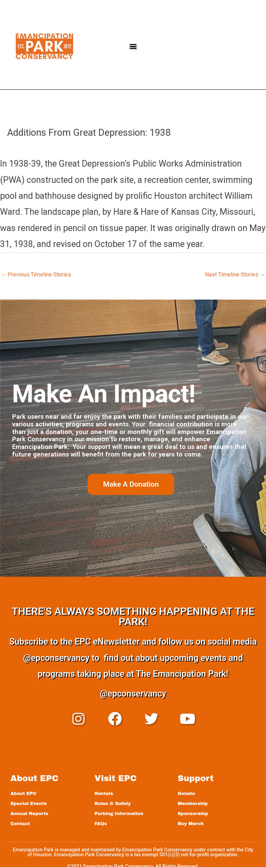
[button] (133, 46)
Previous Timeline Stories (36, 274)
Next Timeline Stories (235, 274)
